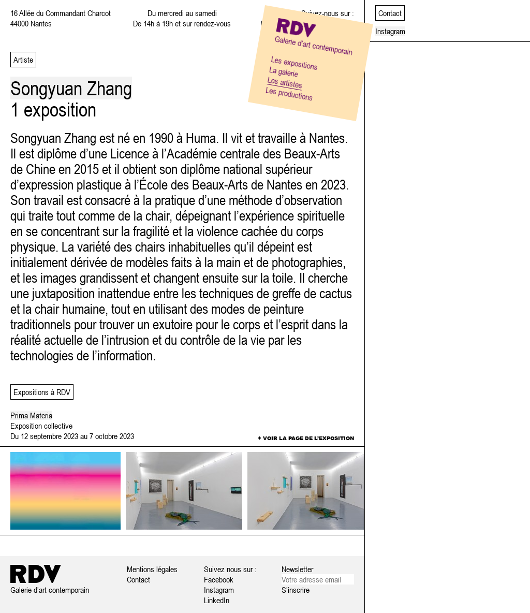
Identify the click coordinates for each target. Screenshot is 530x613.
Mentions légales (152, 569)
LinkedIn (216, 600)
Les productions (289, 94)
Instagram (219, 589)
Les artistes (285, 82)
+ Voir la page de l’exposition (306, 438)
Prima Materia (31, 415)
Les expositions (295, 62)
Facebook (218, 579)
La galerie (284, 71)
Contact (138, 579)
